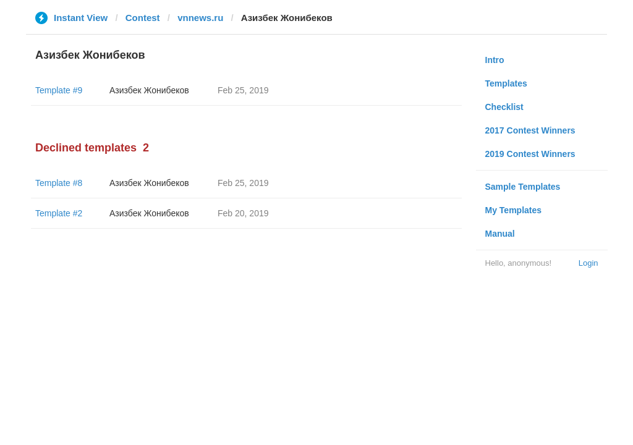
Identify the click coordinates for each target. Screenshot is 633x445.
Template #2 (58, 213)
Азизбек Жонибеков (149, 90)
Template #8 (58, 183)
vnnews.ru (200, 17)
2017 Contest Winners (530, 130)
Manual (500, 234)
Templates (506, 83)
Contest (142, 17)
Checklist (504, 107)
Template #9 (58, 90)
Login (588, 263)
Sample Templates (523, 187)
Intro (494, 60)
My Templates (513, 210)
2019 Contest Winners (530, 154)
